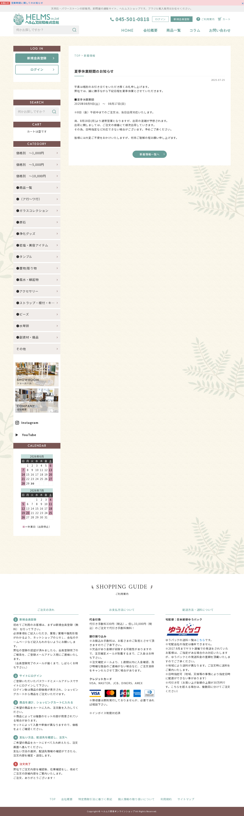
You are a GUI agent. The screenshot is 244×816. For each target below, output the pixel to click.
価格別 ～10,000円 (31, 176)
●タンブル (24, 256)
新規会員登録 (181, 19)
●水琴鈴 (22, 325)
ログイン (160, 19)
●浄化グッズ (25, 233)
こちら (201, 640)
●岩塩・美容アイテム (32, 245)
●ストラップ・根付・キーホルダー (38, 302)
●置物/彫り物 (26, 268)
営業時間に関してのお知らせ (27, 2)
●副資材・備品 (27, 337)
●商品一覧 (25, 187)
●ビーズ (22, 314)
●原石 (21, 222)
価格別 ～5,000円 (30, 164)
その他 (21, 348)
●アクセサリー (27, 291)
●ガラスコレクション (32, 210)
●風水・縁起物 (27, 279)
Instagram (30, 422)
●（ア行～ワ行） (29, 199)
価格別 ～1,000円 (30, 153)
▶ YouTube (25, 434)
